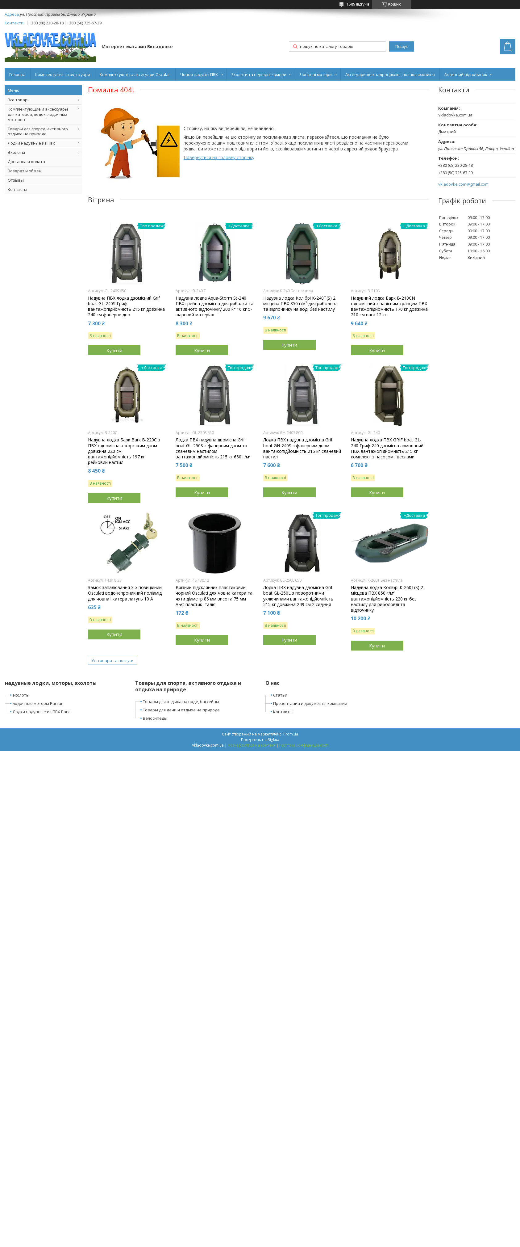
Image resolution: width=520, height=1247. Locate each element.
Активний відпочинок (465, 74)
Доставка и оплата (26, 161)
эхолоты (21, 695)
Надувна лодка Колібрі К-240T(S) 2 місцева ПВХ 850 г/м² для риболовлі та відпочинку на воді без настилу (301, 303)
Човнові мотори (316, 74)
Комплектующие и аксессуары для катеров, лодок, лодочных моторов (38, 114)
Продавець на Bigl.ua (260, 739)
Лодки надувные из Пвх (31, 143)
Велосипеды (155, 718)
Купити (114, 350)
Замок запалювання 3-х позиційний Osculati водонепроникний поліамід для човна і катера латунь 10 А (125, 593)
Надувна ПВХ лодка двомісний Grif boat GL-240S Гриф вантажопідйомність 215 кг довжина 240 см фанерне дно (126, 306)
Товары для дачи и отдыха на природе (181, 710)
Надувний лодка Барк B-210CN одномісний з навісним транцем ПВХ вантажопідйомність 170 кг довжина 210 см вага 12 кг (389, 306)
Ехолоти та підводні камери (258, 74)
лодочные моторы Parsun (38, 703)
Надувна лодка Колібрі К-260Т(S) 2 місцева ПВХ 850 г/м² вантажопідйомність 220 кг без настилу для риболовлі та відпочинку (387, 599)
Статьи (280, 695)
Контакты (17, 189)
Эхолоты (16, 152)
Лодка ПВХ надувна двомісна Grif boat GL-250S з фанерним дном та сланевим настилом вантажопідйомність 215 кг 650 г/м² (213, 448)
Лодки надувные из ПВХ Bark (41, 711)
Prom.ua (290, 734)
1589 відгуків (358, 4)
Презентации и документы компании (310, 703)
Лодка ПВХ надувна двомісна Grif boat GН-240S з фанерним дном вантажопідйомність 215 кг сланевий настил (302, 448)
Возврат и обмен (24, 171)
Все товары (19, 100)
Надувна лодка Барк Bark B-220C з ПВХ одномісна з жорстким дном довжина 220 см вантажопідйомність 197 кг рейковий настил (124, 451)
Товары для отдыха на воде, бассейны (181, 701)
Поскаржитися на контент (251, 745)
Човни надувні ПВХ (199, 74)
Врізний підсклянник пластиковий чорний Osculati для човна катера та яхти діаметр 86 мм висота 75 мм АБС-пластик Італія (214, 596)
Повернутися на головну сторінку (219, 157)
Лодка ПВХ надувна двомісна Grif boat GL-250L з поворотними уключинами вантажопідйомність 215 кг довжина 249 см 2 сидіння (298, 596)
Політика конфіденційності (303, 745)
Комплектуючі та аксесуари (62, 74)
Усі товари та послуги (112, 660)
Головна (17, 74)
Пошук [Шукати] (401, 46)
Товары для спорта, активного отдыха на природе (38, 131)
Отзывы (16, 180)
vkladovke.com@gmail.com (463, 184)
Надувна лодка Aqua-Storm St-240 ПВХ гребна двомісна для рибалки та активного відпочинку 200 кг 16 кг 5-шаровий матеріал (214, 306)
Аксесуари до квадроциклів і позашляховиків (390, 74)
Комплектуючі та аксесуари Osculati (135, 74)
